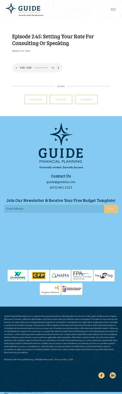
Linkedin (86, 99)
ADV (71, 359)
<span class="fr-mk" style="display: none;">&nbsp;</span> (61, 242)
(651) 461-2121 (61, 187)
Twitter (61, 99)
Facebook (35, 99)
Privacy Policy (61, 359)
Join (111, 209)
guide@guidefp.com (61, 182)
